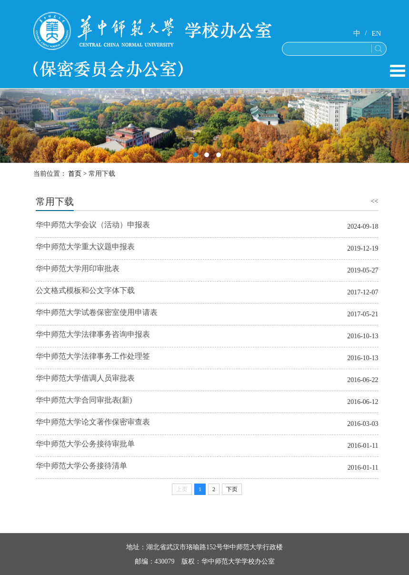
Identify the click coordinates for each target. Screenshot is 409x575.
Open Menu (397, 70)
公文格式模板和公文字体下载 (85, 290)
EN (376, 33)
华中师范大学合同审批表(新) (84, 400)
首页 (74, 173)
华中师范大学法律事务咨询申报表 (93, 334)
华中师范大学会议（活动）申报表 (93, 225)
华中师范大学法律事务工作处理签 (93, 356)
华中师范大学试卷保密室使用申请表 (97, 312)
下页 (232, 489)
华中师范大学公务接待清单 (81, 466)
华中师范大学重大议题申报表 (85, 246)
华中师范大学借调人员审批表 (85, 378)
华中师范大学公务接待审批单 (85, 444)
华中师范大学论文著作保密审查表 (93, 422)
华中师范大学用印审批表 (78, 268)
